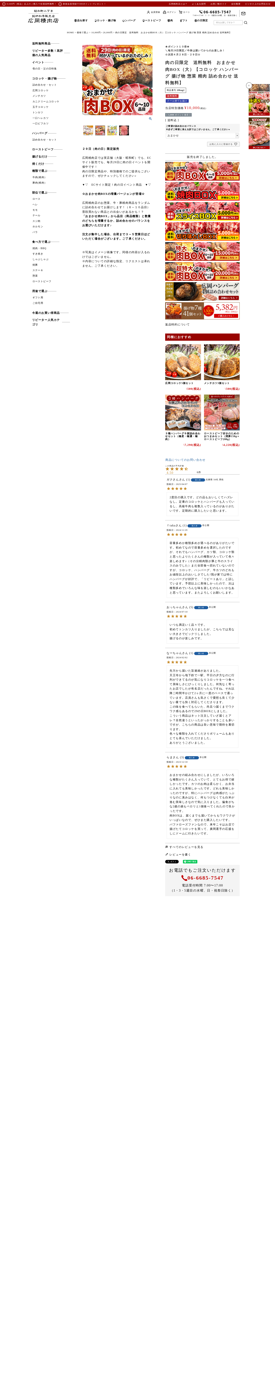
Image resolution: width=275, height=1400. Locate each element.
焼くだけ (38, 163)
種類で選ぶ (40, 170)
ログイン (171, 12)
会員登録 (155, 12)
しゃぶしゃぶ (41, 259)
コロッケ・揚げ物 (44, 78)
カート (186, 12)
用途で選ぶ (40, 291)
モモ (35, 210)
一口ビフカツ (41, 123)
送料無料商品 (41, 43)
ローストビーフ (43, 149)
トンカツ (38, 112)
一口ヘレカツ (41, 118)
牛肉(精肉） (40, 177)
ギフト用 (38, 297)
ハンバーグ (40, 133)
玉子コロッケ (41, 107)
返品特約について (177, 324)
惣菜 (35, 275)
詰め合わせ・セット (45, 85)
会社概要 (236, 4)
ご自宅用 (38, 303)
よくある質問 (199, 4)
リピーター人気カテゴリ (46, 322)
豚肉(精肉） (40, 182)
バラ (35, 232)
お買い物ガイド (219, 4)
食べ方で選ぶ (41, 241)
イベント (38, 62)
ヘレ (35, 204)
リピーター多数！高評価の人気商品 (47, 53)
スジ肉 (37, 221)
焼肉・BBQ (39, 248)
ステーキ (38, 270)
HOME (70, 32)
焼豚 (35, 265)
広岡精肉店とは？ (178, 4)
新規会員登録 (70, 4)
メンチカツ (39, 96)
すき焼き (38, 253)
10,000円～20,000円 (101, 32)
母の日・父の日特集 (45, 68)
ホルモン (38, 226)
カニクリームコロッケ (46, 101)
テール (37, 215)
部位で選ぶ (40, 192)
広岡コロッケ (41, 90)
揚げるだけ (40, 156)
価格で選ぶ (82, 32)
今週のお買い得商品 (46, 312)
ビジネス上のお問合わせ (258, 4)
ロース (37, 199)
